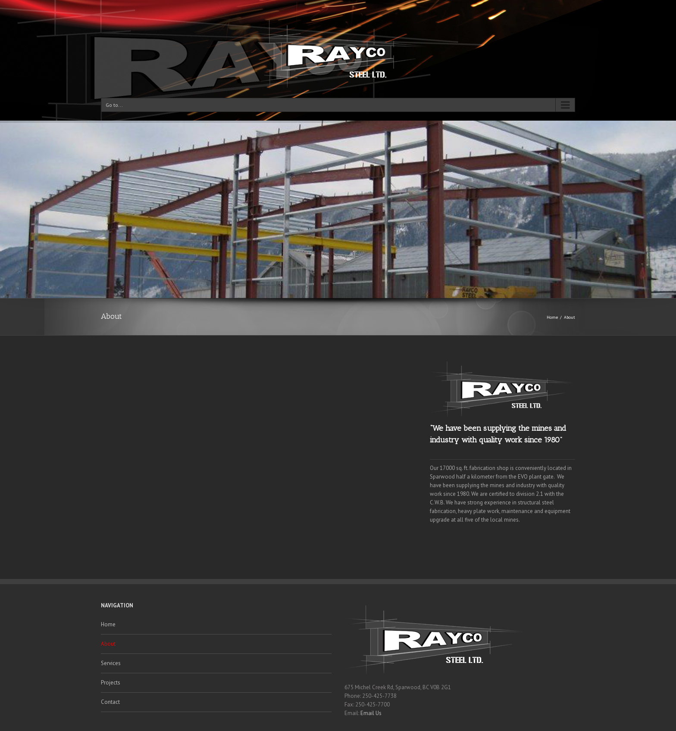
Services (111, 663)
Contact (110, 702)
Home (552, 317)
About (108, 643)
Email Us (371, 713)
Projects (110, 682)
